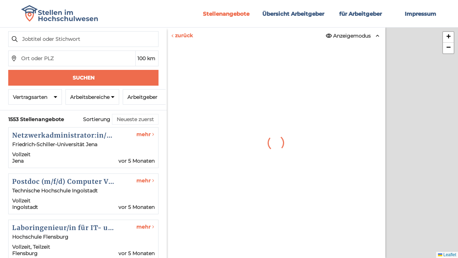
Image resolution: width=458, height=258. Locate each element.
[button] (448, 37)
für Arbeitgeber (360, 13)
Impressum (420, 13)
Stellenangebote (226, 13)
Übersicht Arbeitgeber (293, 13)
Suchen (83, 78)
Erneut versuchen (276, 209)
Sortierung (96, 119)
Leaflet (447, 254)
